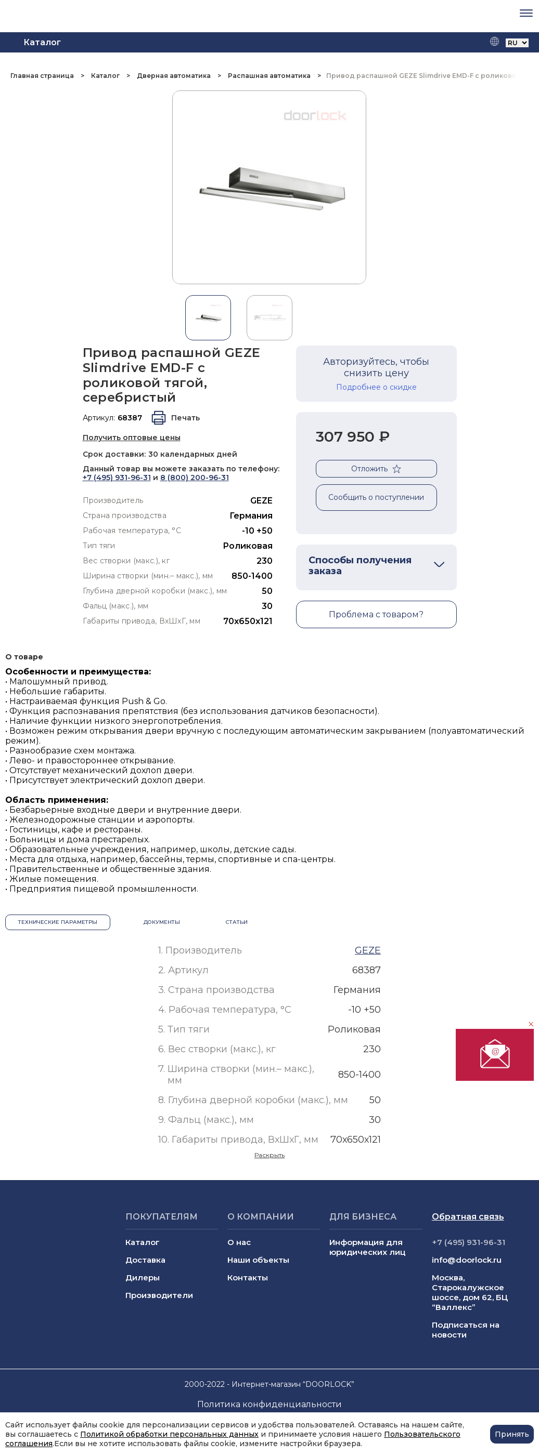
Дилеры (142, 1277)
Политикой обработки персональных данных (169, 1434)
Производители (159, 1295)
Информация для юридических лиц (367, 1247)
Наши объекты (258, 1260)
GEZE (261, 501)
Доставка (145, 1260)
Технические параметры (57, 922)
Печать (185, 417)
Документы (162, 922)
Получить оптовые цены (132, 437)
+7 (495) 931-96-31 (117, 477)
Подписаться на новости (465, 1330)
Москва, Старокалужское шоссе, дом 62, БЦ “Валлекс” (470, 1292)
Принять (512, 1434)
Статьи (237, 922)
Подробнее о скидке (376, 387)
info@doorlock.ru (467, 1260)
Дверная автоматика (173, 76)
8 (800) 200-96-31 (194, 477)
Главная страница (42, 76)
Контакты (247, 1277)
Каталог (105, 76)
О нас (239, 1242)
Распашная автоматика (269, 76)
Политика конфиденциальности (269, 1404)
